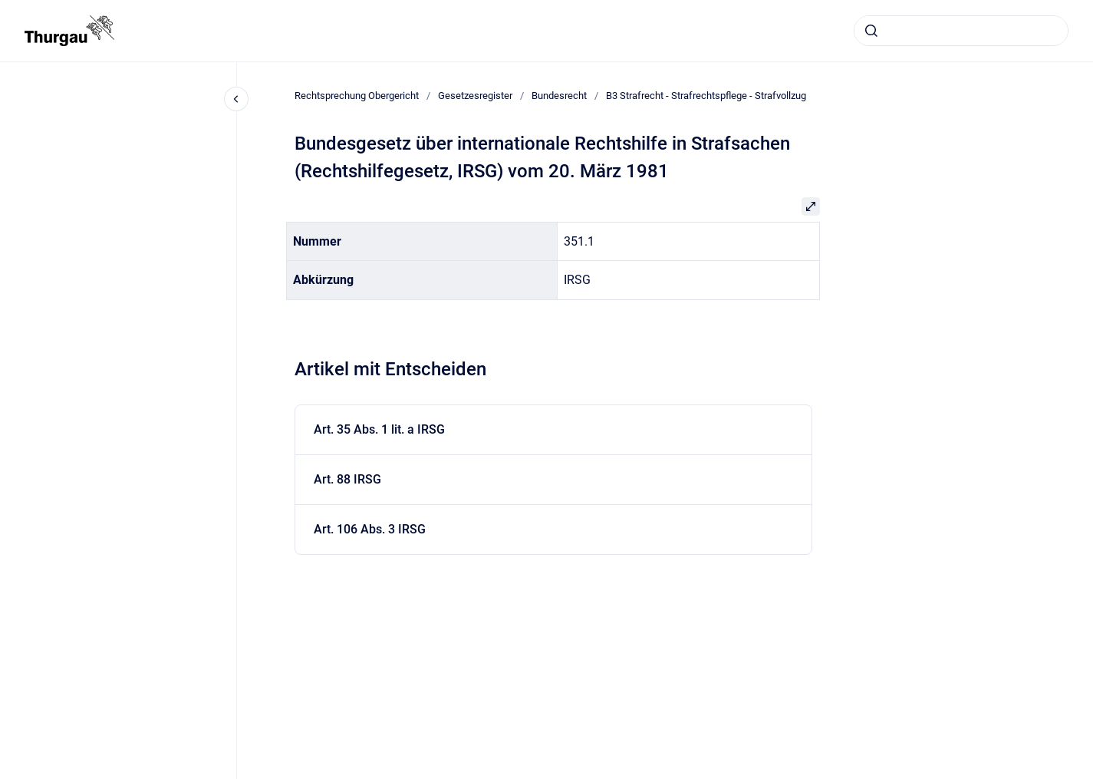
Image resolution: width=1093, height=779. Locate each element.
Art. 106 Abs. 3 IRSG (370, 529)
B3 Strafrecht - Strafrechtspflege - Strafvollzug (706, 95)
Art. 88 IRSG (347, 479)
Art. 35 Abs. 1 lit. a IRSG (379, 429)
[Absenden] (871, 30)
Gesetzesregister (475, 95)
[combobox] (961, 30)
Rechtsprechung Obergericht (357, 95)
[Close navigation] (236, 99)
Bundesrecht (559, 95)
